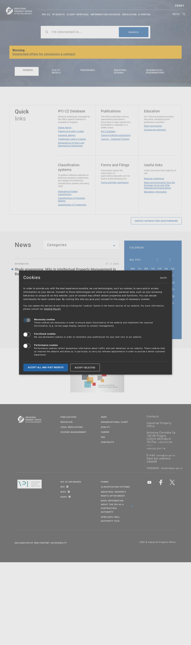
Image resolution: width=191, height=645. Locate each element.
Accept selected (85, 367)
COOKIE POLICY (52, 309)
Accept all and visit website (46, 367)
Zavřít (163, 277)
